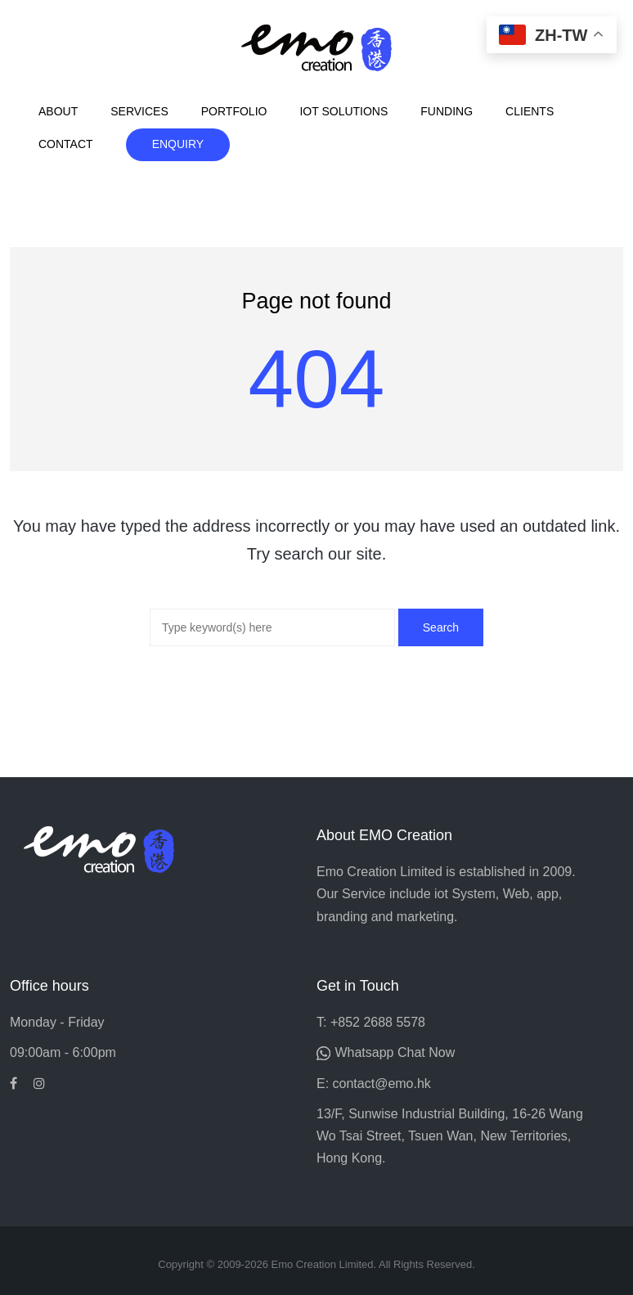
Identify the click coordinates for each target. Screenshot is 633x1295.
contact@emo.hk (382, 1083)
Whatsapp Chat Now (394, 1052)
